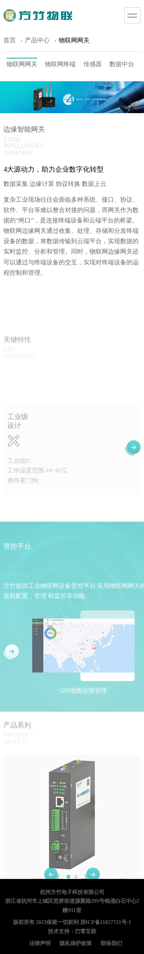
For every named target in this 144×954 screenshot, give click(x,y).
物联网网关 (22, 65)
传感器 (92, 65)
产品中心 (37, 41)
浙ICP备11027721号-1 (105, 923)
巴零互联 (85, 932)
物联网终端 (60, 65)
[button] (133, 464)
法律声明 (40, 944)
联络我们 (111, 944)
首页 (9, 41)
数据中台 (121, 65)
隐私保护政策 (76, 944)
